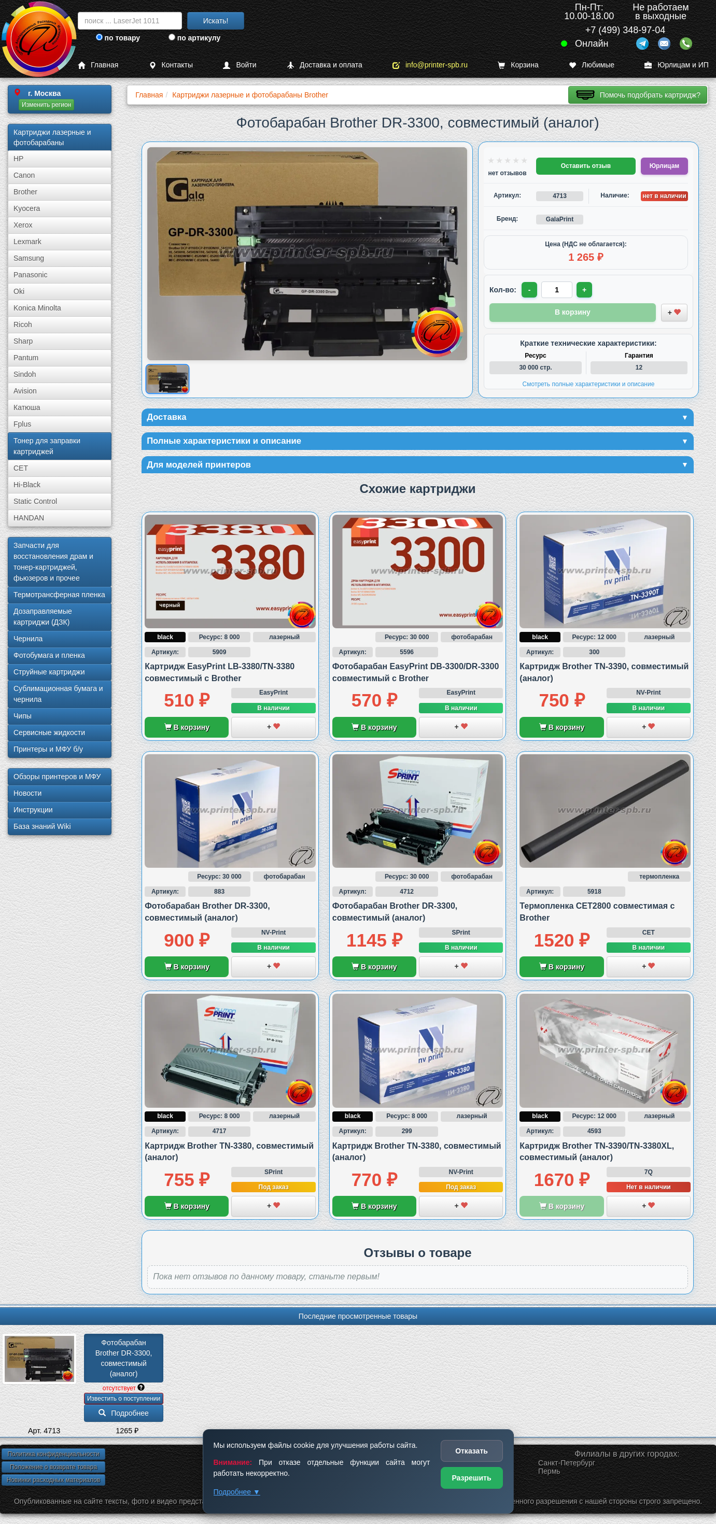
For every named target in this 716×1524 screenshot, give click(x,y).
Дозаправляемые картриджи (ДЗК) (42, 616)
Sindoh (24, 374)
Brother (25, 192)
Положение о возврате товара (53, 1470)
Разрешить (471, 1478)
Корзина (518, 65)
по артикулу (195, 38)
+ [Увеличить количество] (586, 290)
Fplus (22, 424)
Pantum (25, 358)
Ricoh (22, 324)
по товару (118, 38)
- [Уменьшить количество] (530, 290)
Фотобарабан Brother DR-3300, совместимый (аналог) (125, 1361)
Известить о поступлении (123, 1401)
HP (18, 158)
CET (20, 468)
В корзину (186, 730)
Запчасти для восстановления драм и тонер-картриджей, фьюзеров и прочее (53, 561)
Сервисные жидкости (49, 732)
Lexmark (27, 241)
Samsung (28, 258)
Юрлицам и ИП (676, 65)
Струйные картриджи (49, 672)
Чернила (28, 638)
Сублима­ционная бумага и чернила (58, 693)
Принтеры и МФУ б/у (48, 749)
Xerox (23, 225)
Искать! (216, 21)
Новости (27, 793)
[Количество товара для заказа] (557, 289)
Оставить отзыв (586, 166)
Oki (18, 291)
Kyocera (26, 208)
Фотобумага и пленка (49, 655)
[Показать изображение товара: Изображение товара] (167, 379)
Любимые (591, 65)
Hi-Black (26, 485)
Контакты (171, 65)
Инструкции (33, 810)
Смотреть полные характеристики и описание (589, 383)
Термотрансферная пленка (59, 594)
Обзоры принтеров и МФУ (57, 776)
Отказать (471, 1451)
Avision (25, 391)
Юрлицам (664, 166)
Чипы (22, 716)
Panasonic (30, 275)
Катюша (26, 407)
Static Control (35, 501)
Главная (98, 65)
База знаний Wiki (42, 826)
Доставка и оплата (324, 65)
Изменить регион (46, 104)
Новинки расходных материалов (53, 1483)
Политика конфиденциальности (53, 1457)
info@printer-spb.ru (430, 65)
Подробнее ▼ (237, 1492)
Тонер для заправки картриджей (46, 446)
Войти (239, 65)
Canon (24, 175)
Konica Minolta (37, 308)
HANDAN (28, 518)
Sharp (23, 341)
